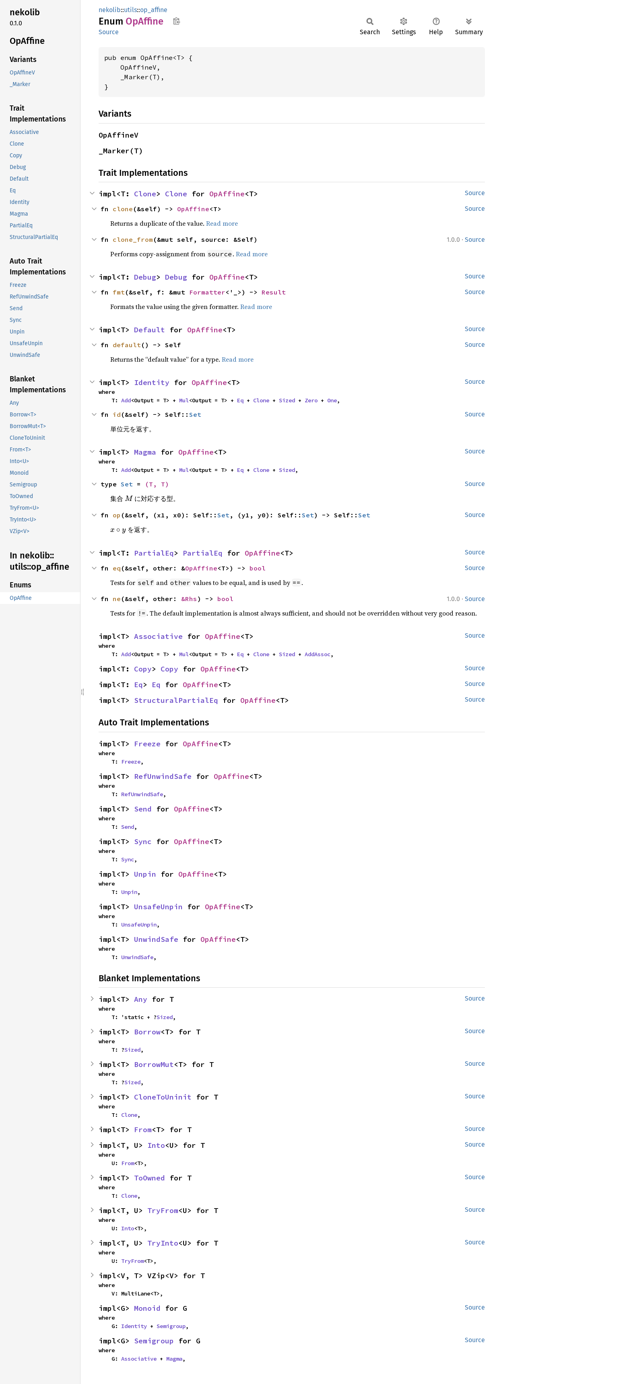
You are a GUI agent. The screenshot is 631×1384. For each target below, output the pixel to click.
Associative (158, 636)
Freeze (147, 743)
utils (130, 10)
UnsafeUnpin (158, 906)
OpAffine (227, 193)
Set (195, 414)
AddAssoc (317, 654)
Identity (151, 382)
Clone (145, 193)
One (332, 400)
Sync (143, 841)
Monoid (147, 1308)
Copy (143, 668)
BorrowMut (154, 1064)
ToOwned (149, 1177)
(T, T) (157, 484)
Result (274, 292)
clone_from (133, 239)
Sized (287, 400)
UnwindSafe (156, 939)
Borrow (147, 1031)
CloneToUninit (163, 1097)
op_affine (153, 10)
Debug (145, 277)
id (117, 414)
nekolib (110, 10)
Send (143, 809)
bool (258, 568)
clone (123, 209)
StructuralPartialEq (176, 700)
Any (140, 999)
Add (126, 400)
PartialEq (154, 553)
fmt (119, 292)
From (143, 1129)
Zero (311, 400)
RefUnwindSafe (163, 776)
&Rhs (189, 599)
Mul (184, 400)
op (117, 515)
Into (156, 1145)
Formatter (207, 292)
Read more (222, 223)
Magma (145, 452)
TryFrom (162, 1210)
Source (109, 32)
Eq (240, 400)
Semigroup (171, 1326)
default (127, 345)
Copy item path (176, 21)
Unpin (145, 874)
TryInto (162, 1243)
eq (117, 568)
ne (117, 599)
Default (149, 329)
